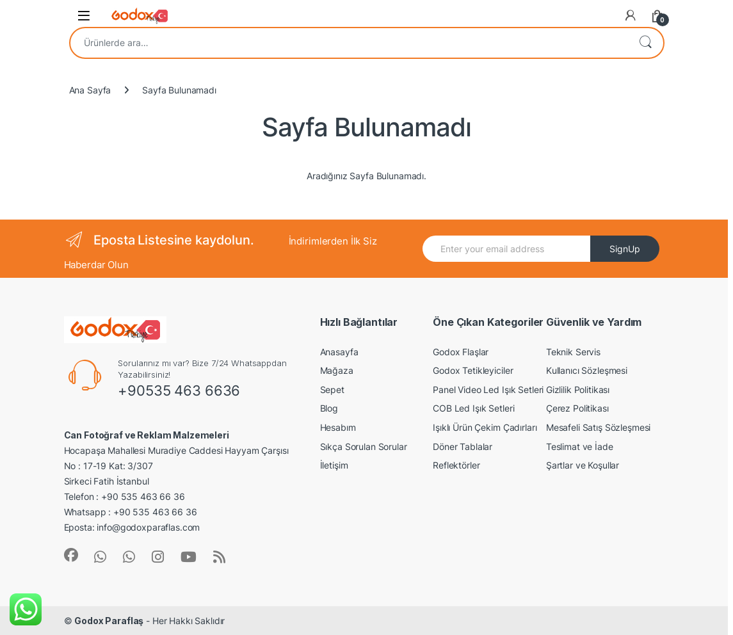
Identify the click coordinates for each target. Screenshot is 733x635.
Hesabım (338, 427)
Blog (329, 408)
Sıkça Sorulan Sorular (363, 446)
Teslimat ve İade (579, 446)
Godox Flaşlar (460, 351)
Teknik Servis (573, 351)
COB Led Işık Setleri (473, 408)
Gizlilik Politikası (577, 389)
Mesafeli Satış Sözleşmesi (598, 427)
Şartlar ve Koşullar (582, 465)
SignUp (624, 248)
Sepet (332, 389)
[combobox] (348, 43)
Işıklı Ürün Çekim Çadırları (484, 427)
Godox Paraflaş (108, 620)
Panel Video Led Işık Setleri (488, 389)
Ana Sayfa (90, 89)
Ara (645, 43)
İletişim (334, 465)
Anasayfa (339, 351)
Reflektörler (456, 465)
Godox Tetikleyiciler (473, 370)
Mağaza (336, 370)
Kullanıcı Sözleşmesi (586, 370)
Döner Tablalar (462, 446)
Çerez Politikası (577, 408)
